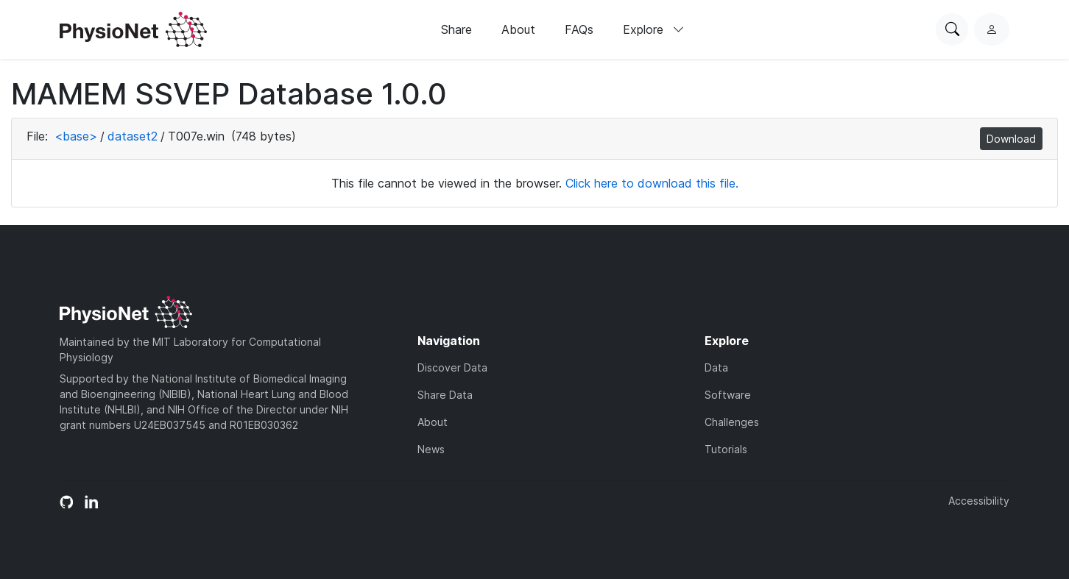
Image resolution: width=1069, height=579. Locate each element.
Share (456, 29)
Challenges (732, 422)
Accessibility (978, 500)
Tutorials (726, 449)
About (518, 29)
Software (728, 394)
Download (1011, 138)
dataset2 (132, 136)
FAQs (579, 29)
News (431, 449)
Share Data (445, 394)
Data (716, 367)
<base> (75, 136)
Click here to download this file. (651, 183)
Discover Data (452, 367)
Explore (654, 29)
